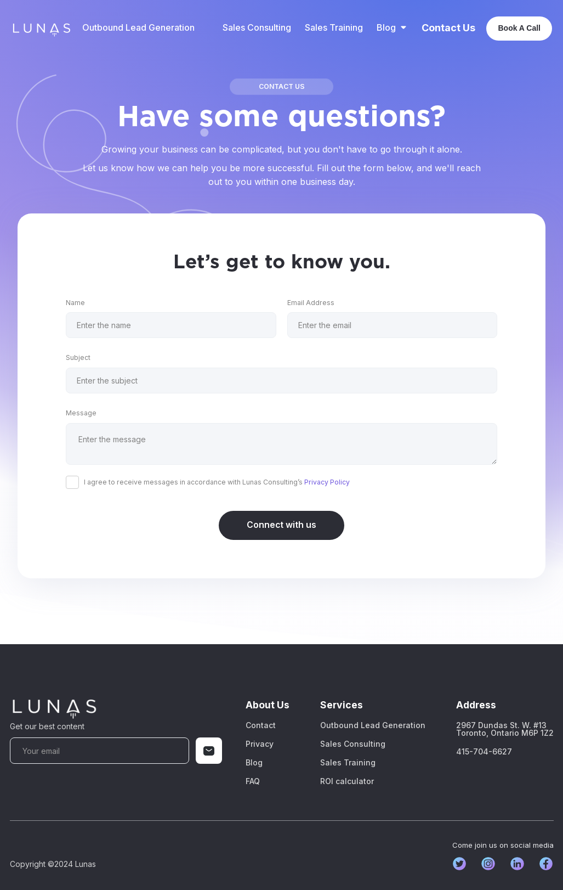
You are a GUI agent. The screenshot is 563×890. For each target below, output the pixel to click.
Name (75, 302)
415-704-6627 (484, 752)
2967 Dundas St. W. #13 (505, 729)
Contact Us (448, 28)
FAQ (253, 781)
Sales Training (334, 27)
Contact (261, 725)
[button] (392, 27)
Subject (78, 357)
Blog (254, 763)
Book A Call (519, 28)
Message (81, 413)
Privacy (260, 744)
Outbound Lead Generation (138, 27)
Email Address (310, 302)
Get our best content (47, 726)
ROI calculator (347, 781)
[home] (41, 28)
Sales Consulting (257, 27)
